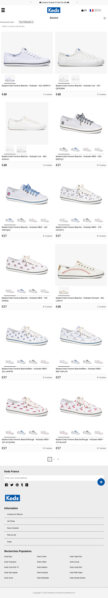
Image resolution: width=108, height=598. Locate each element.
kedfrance (52, 593)
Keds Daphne (42, 567)
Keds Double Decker (77, 578)
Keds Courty (74, 562)
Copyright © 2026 (40, 593)
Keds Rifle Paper (76, 573)
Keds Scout (8, 578)
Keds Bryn (8, 557)
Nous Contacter (13, 528)
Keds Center (42, 557)
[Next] (77, 2)
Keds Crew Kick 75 (11, 567)
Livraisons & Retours (15, 514)
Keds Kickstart (42, 573)
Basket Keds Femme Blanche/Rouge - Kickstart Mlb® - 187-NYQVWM (26, 440)
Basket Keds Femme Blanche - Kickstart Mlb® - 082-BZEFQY (79, 157)
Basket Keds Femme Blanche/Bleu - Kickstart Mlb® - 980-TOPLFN (79, 370)
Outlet (9, 542)
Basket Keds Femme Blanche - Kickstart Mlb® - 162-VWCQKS (25, 228)
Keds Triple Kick (76, 557)
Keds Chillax (42, 562)
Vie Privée (11, 521)
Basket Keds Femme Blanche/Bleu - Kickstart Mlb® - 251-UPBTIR (25, 370)
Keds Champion (10, 562)
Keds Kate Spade (10, 573)
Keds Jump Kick (76, 567)
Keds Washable (43, 578)
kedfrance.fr (70, 593)
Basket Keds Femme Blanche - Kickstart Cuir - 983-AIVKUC (24, 157)
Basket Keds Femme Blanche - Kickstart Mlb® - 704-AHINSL (25, 299)
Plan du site (11, 535)
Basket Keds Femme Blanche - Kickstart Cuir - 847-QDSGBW (78, 87)
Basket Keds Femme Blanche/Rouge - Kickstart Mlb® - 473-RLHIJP (80, 440)
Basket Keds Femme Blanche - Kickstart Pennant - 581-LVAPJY (80, 299)
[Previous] (30, 2)
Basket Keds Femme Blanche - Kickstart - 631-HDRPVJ (26, 86)
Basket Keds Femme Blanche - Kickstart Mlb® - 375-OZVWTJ (79, 228)
